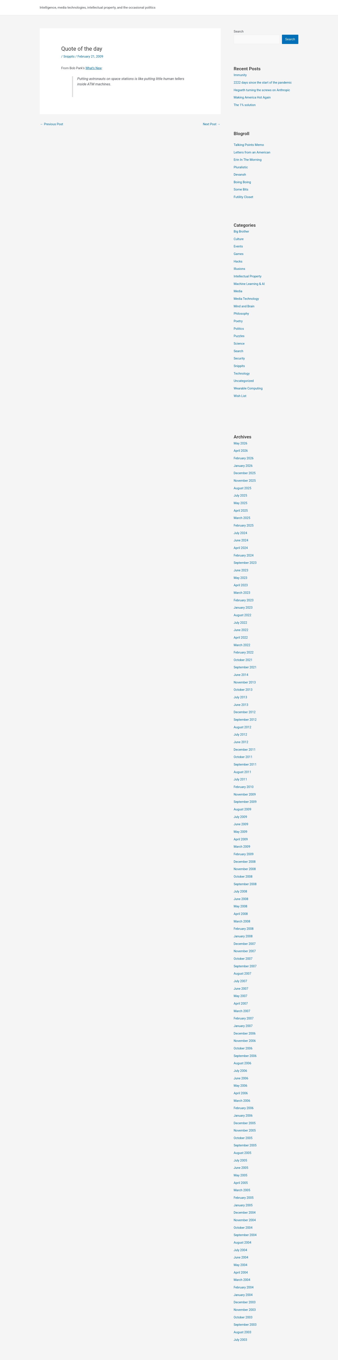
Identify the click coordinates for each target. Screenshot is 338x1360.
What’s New (93, 68)
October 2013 (243, 677)
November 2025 (245, 473)
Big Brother (242, 229)
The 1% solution (245, 104)
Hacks (238, 258)
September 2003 (245, 1295)
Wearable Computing (249, 382)
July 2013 (241, 684)
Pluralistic (241, 166)
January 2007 (243, 1004)
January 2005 (243, 1179)
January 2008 (243, 917)
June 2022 (241, 619)
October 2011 (243, 742)
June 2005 (241, 1142)
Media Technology (247, 295)
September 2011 (245, 749)
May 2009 (241, 815)
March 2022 (242, 633)
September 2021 (245, 655)
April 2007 (241, 982)
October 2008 (243, 859)
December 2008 (245, 844)
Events (238, 244)
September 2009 (245, 786)
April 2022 (241, 626)
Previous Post (52, 124)
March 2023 (242, 582)
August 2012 (243, 713)
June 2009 (241, 808)
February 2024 (244, 546)
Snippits (69, 56)
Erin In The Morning (247, 159)
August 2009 (243, 793)
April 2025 (241, 502)
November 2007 (245, 931)
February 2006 (244, 1084)
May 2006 (241, 1062)
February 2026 (244, 451)
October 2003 (243, 1288)
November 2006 (245, 1019)
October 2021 (243, 648)
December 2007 (245, 924)
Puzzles (239, 331)
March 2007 (242, 989)
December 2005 (245, 1099)
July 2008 (241, 873)
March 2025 (242, 509)
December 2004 (245, 1186)
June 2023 (241, 560)
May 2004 (241, 1237)
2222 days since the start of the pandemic (264, 82)
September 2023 (245, 553)
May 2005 (241, 1150)
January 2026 (243, 458)
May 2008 (241, 888)
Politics (239, 324)
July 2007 (241, 960)
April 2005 (241, 1157)
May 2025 (241, 495)
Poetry (238, 317)
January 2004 (243, 1266)
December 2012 (245, 698)
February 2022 (244, 640)
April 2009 (241, 822)
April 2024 (241, 539)
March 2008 (242, 902)
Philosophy (242, 309)
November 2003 (245, 1280)
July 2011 (241, 764)
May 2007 (241, 975)
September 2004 (245, 1208)
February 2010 (244, 771)
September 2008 (245, 866)
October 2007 (243, 939)
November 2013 (245, 669)
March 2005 (242, 1164)
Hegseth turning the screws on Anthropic (263, 90)
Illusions (240, 266)
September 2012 (245, 706)
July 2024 (241, 524)
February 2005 (244, 1171)
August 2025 (243, 480)
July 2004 (241, 1222)
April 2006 (241, 1069)
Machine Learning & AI (250, 280)
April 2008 (241, 895)
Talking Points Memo (249, 144)
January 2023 (243, 597)
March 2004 (242, 1251)
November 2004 (245, 1193)
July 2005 (241, 1135)
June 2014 (241, 662)
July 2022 (241, 611)
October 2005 (243, 1113)
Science (239, 339)
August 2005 (243, 1128)
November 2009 (245, 778)
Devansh (240, 173)
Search (239, 31)
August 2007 (243, 953)
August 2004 (243, 1215)
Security (239, 353)
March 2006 (242, 1077)
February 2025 (244, 517)
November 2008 (245, 851)
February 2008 (244, 909)
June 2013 (241, 691)
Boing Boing (242, 181)
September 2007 (245, 946)
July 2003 (241, 1310)
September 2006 (245, 1033)
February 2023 (244, 589)
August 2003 (243, 1302)
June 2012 (241, 728)
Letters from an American (252, 151)
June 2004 (241, 1230)
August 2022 (243, 604)
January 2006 (243, 1091)
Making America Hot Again (253, 97)
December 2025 (245, 466)
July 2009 (241, 800)
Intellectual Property (248, 273)
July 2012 (241, 720)
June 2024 (241, 531)
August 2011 (243, 757)
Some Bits (241, 188)
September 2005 (245, 1120)
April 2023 (241, 575)
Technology (242, 368)
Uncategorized (244, 375)
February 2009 (244, 837)
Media (238, 287)
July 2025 (241, 487)
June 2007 (241, 968)
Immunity (240, 75)
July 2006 (241, 1048)
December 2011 (245, 735)
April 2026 (241, 444)
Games (239, 251)
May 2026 (241, 437)
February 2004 (244, 1259)
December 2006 (245, 1011)
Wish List (240, 389)
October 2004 (243, 1200)
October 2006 (243, 1026)
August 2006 (243, 1040)
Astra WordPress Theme (197, 1341)
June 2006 (241, 1055)
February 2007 (244, 997)
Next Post (211, 124)
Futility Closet (243, 195)
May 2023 (241, 568)
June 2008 (241, 880)
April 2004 (241, 1244)
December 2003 (245, 1273)
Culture (239, 237)
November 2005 (245, 1106)
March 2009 (242, 830)
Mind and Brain (244, 302)
